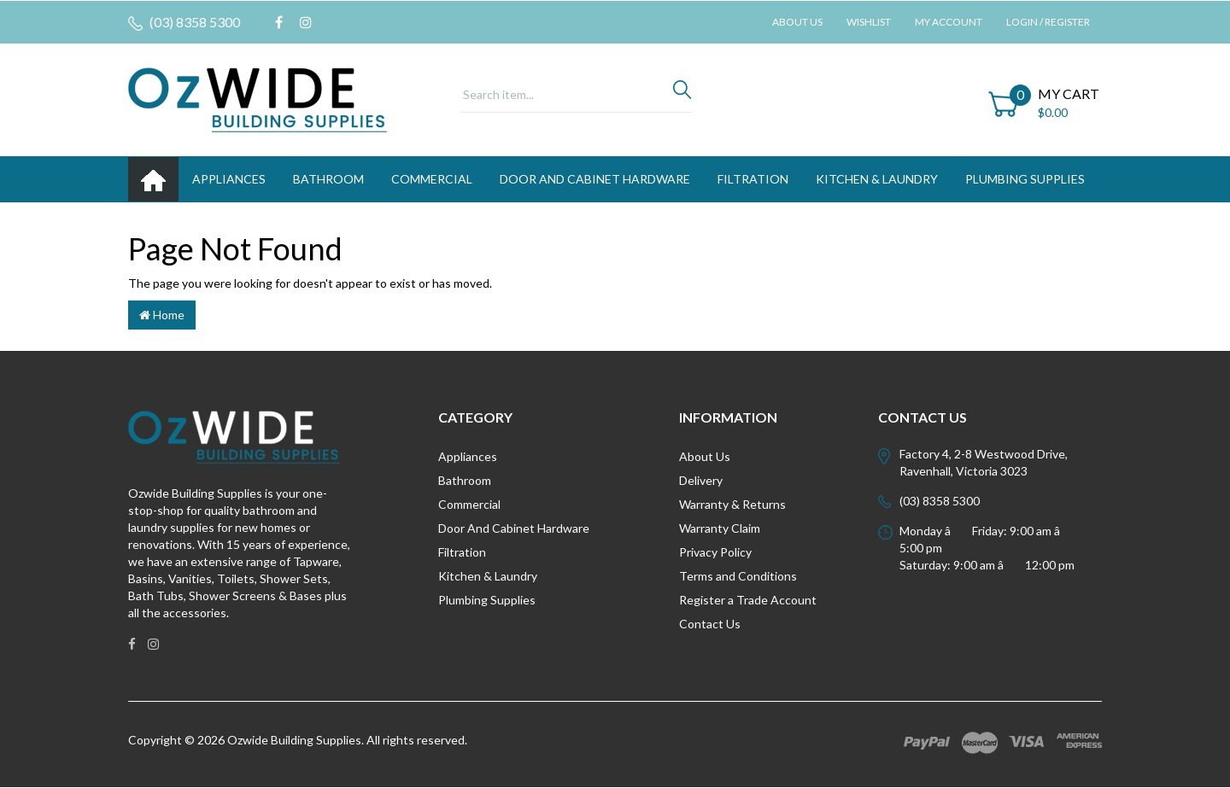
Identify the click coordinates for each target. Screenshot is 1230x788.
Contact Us (710, 623)
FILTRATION (753, 179)
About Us (797, 21)
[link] (278, 22)
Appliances (467, 456)
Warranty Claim (719, 528)
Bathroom (464, 480)
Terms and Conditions (738, 576)
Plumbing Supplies (487, 599)
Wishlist (868, 21)
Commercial (431, 179)
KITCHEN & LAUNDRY (877, 179)
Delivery (701, 480)
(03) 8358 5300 (184, 22)
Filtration (462, 552)
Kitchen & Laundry (487, 576)
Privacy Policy (715, 552)
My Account (948, 21)
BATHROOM (328, 179)
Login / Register (1048, 21)
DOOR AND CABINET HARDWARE (595, 179)
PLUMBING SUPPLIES (1025, 179)
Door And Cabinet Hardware (513, 528)
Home (161, 314)
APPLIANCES (229, 179)
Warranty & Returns (732, 504)
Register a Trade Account (748, 599)
